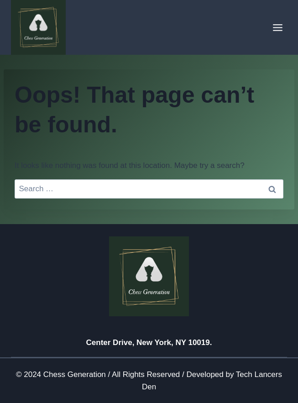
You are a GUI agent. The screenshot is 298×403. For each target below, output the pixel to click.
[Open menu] (277, 27)
